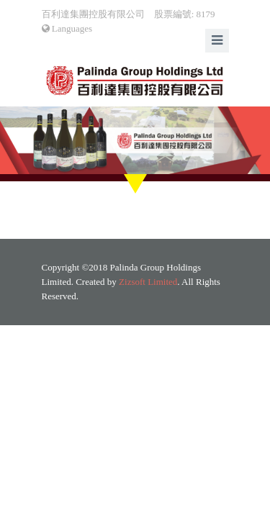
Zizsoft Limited (148, 281)
